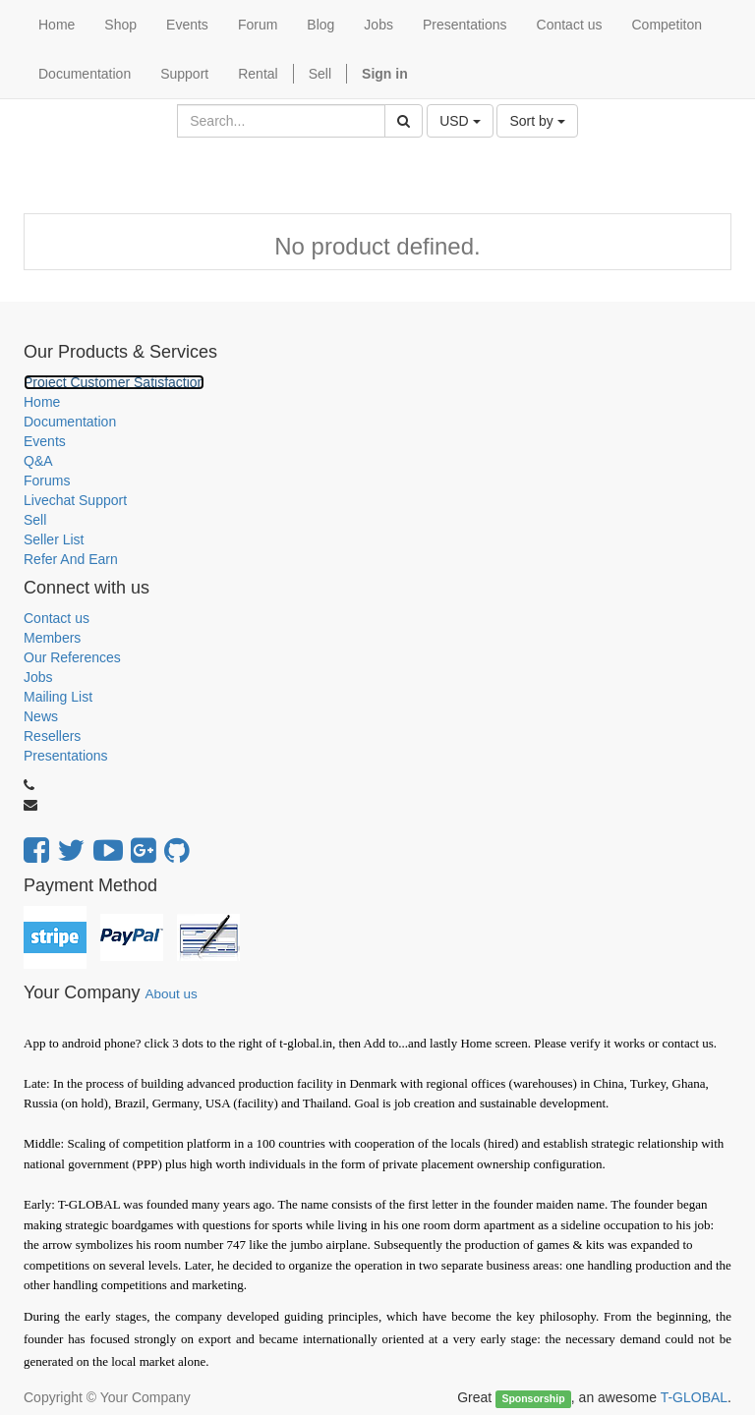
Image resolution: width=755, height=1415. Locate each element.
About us (171, 994)
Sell (320, 74)
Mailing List (58, 697)
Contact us (56, 618)
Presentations (66, 756)
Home (42, 402)
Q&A (38, 461)
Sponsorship (532, 1398)
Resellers (52, 736)
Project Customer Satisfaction (114, 382)
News (41, 716)
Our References (72, 657)
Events (45, 441)
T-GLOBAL (694, 1397)
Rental (257, 74)
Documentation (70, 421)
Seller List (54, 539)
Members (52, 638)
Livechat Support (75, 500)
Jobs (38, 677)
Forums (47, 480)
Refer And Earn (71, 559)
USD (459, 121)
